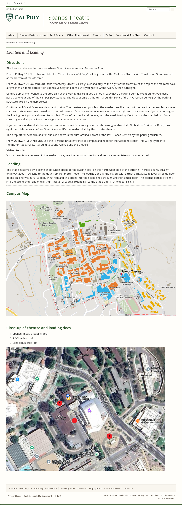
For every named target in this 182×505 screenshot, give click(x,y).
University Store (67, 488)
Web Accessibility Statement (38, 496)
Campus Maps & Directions (44, 488)
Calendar (82, 488)
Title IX (58, 496)
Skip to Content (14, 3)
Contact (149, 35)
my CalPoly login (14, 8)
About (12, 35)
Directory (24, 488)
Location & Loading (128, 35)
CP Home (12, 488)
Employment (95, 488)
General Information (33, 35)
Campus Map (17, 193)
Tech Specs (56, 35)
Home (9, 42)
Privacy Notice (15, 496)
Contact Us (128, 488)
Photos (97, 35)
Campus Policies (112, 488)
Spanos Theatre (69, 17)
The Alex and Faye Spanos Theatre (68, 22)
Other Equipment (78, 35)
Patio (108, 35)
